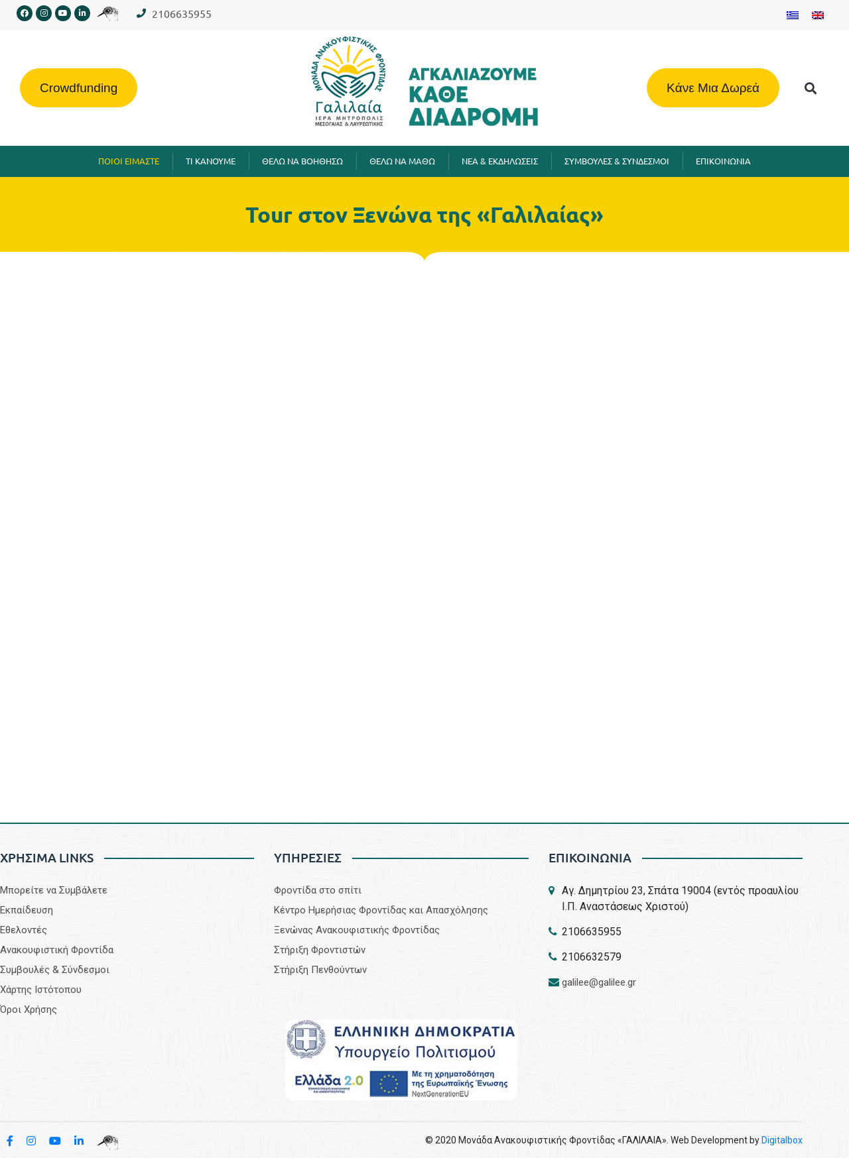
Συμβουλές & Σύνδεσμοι (54, 970)
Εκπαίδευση (26, 910)
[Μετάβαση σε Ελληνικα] (792, 15)
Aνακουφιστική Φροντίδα (56, 950)
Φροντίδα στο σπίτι (317, 890)
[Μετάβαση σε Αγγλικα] (817, 15)
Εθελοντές (23, 930)
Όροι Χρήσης (28, 1009)
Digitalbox (782, 1140)
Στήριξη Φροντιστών (319, 950)
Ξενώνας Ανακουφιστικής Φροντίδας (357, 930)
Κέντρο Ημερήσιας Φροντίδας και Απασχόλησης (381, 910)
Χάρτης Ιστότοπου (41, 990)
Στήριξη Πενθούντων (320, 970)
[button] (811, 88)
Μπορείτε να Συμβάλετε (53, 890)
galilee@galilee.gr (599, 982)
